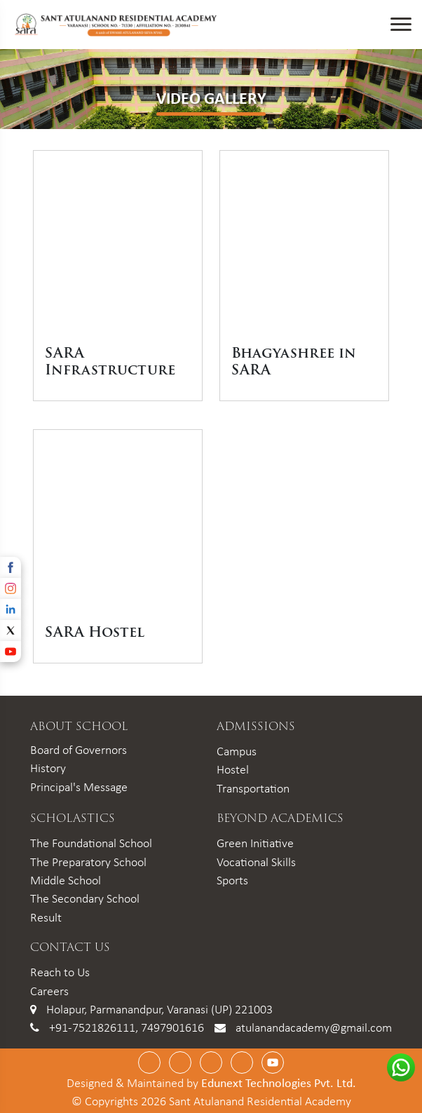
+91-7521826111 (92, 1027)
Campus (237, 751)
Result (46, 917)
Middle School (65, 880)
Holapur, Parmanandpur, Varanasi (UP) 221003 (159, 1009)
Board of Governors (78, 749)
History (48, 768)
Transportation (253, 788)
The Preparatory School (88, 862)
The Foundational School (91, 843)
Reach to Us (60, 972)
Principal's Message (79, 787)
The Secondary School (84, 898)
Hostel (233, 769)
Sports (232, 880)
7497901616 (172, 1027)
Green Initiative (255, 843)
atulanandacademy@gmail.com (314, 1027)
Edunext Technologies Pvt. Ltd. (278, 1082)
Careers (49, 991)
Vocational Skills (256, 862)
